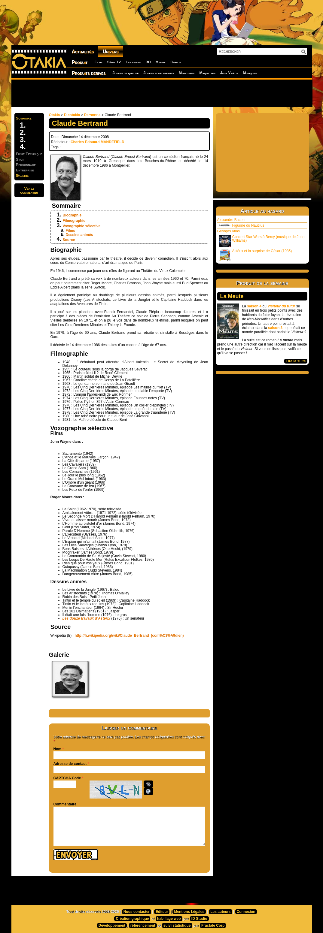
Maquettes (207, 73)
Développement (112, 925)
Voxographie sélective (82, 226)
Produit (80, 62)
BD (148, 62)
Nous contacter (136, 912)
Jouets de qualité (125, 73)
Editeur (162, 912)
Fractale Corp (212, 925)
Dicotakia (72, 115)
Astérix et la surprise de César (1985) (255, 255)
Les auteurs (220, 912)
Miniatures (187, 73)
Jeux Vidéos (229, 73)
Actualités (83, 51)
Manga (161, 62)
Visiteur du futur (281, 306)
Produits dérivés (89, 73)
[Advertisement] (161, 93)
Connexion (246, 912)
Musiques (250, 73)
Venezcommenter (29, 190)
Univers (111, 51)
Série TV (114, 62)
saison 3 (275, 328)
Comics (175, 62)
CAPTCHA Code (67, 778)
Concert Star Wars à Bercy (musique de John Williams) (262, 241)
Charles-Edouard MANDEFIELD (97, 142)
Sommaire (24, 118)
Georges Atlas (228, 231)
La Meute (232, 296)
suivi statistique (177, 925)
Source (69, 240)
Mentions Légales (189, 912)
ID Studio (199, 918)
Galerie (22, 175)
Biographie (72, 215)
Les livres (133, 62)
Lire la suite (296, 361)
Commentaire (65, 804)
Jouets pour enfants (159, 73)
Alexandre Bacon (231, 220)
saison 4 (254, 306)
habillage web (169, 918)
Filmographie (74, 220)
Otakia (54, 115)
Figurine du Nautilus (241, 225)
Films (98, 62)
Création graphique (132, 918)
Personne (92, 115)
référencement (142, 925)
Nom (57, 749)
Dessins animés (79, 235)
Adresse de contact (70, 764)
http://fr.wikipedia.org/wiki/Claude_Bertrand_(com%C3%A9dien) (129, 635)
